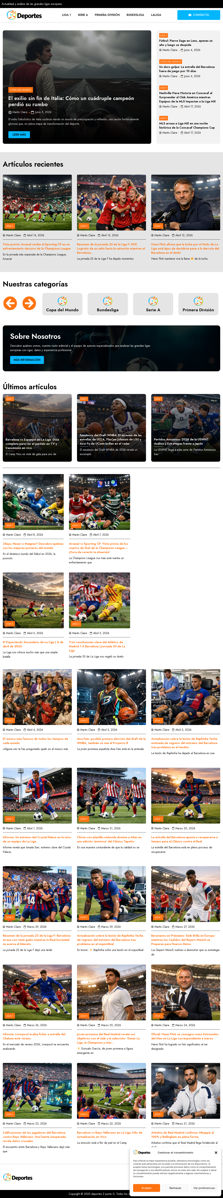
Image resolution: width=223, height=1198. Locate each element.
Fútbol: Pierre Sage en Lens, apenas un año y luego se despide (186, 43)
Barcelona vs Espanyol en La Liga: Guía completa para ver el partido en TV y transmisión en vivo (32, 443)
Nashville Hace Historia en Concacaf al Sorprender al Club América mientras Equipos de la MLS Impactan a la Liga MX (187, 97)
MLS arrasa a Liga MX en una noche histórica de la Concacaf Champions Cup (187, 125)
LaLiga (156, 15)
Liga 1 (66, 15)
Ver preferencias (204, 1188)
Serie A (83, 15)
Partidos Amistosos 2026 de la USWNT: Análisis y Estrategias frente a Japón (181, 441)
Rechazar (175, 1188)
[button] (216, 1152)
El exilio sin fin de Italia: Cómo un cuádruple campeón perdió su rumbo (71, 101)
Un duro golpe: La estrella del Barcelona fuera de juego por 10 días (187, 69)
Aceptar (147, 1188)
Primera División (107, 15)
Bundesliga (135, 15)
